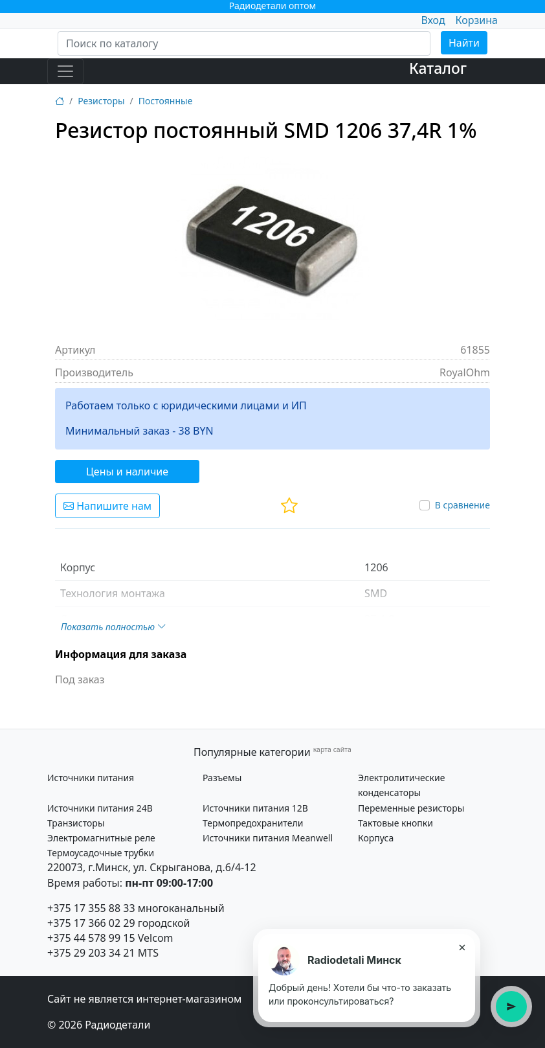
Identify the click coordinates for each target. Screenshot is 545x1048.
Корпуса (376, 838)
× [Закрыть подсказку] (461, 947)
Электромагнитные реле (101, 838)
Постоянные (166, 101)
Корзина (477, 20)
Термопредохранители (253, 823)
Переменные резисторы (411, 808)
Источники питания (90, 777)
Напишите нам (107, 506)
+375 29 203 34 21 (91, 953)
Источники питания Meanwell (268, 838)
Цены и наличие (127, 471)
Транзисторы (76, 823)
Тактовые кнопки (395, 823)
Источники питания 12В (255, 808)
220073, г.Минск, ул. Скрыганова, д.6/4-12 (151, 867)
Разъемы (222, 777)
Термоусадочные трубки (100, 853)
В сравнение (462, 505)
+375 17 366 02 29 (91, 923)
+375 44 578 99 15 (91, 938)
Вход (433, 20)
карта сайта (332, 749)
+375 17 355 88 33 (91, 908)
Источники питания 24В (100, 808)
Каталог (438, 68)
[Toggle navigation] (65, 71)
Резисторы (101, 101)
